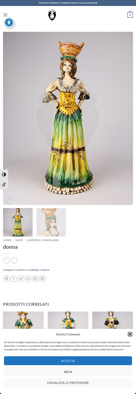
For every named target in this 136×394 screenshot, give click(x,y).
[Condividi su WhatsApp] (6, 278)
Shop (19, 240)
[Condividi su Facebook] (14, 278)
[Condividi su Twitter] (21, 278)
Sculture (45, 269)
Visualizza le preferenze (68, 384)
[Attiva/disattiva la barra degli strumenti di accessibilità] (9, 6)
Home (7, 240)
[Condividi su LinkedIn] (42, 278)
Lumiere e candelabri (43, 240)
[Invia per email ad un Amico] (28, 278)
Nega (68, 374)
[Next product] (6, 260)
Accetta (68, 363)
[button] (130, 336)
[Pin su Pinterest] (35, 278)
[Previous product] (14, 260)
